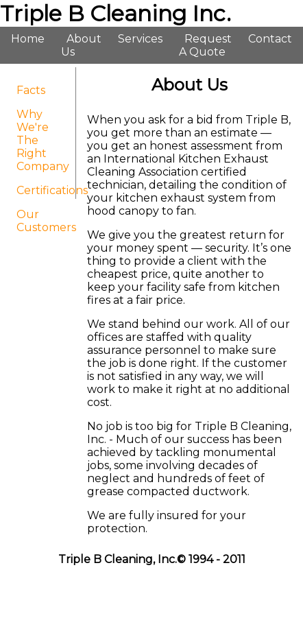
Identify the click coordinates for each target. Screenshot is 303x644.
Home (28, 38)
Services (140, 38)
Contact (270, 38)
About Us (81, 45)
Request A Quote (205, 45)
